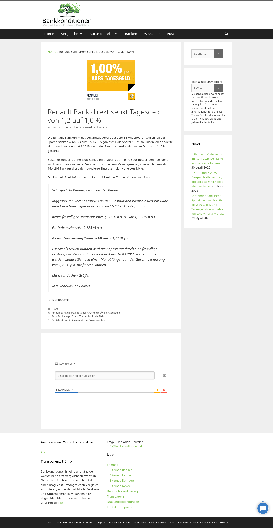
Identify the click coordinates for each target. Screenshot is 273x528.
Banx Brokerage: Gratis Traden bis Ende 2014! (78, 316)
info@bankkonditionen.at (124, 446)
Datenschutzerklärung (122, 491)
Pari (43, 452)
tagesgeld (114, 312)
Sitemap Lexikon (121, 475)
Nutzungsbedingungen (123, 502)
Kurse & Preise (105, 34)
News (171, 33)
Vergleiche (73, 34)
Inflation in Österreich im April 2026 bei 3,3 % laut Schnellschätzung (207, 158)
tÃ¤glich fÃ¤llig (98, 312)
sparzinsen (81, 312)
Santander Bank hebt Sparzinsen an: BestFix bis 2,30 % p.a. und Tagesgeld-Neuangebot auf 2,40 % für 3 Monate (207, 204)
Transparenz (115, 496)
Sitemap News (120, 486)
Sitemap (112, 465)
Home (49, 33)
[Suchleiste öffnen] (226, 34)
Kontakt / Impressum (121, 507)
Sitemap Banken (121, 470)
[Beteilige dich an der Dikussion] (105, 375)
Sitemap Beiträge (122, 480)
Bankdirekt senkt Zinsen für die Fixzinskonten (78, 320)
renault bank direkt (63, 312)
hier (60, 503)
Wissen (154, 34)
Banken (131, 33)
